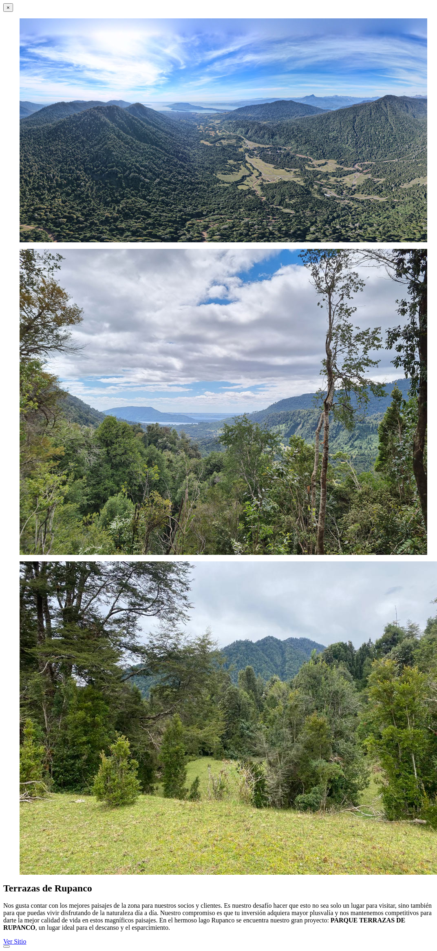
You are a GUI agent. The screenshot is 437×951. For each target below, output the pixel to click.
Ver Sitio (14, 941)
